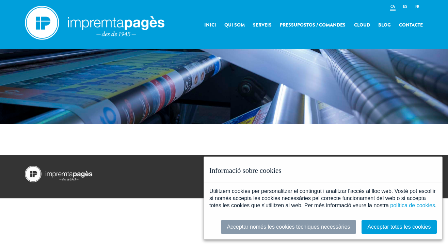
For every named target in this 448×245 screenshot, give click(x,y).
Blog (384, 24)
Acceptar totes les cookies (399, 227)
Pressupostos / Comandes (313, 24)
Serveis (262, 24)
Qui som (234, 24)
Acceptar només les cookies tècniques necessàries (288, 227)
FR (417, 7)
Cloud (362, 24)
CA (392, 7)
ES (405, 7)
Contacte (411, 24)
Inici (210, 24)
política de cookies (412, 205)
